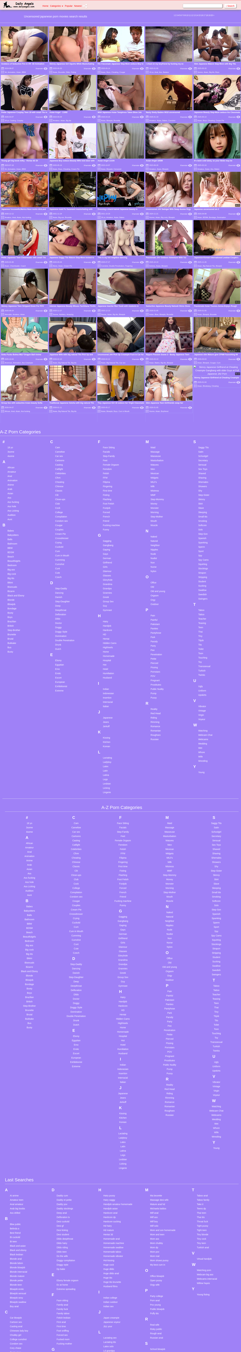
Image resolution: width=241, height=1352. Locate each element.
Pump (154, 602)
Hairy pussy (109, 1105)
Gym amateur (63, 1312)
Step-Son (202, 443)
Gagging (107, 450)
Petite (153, 568)
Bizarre (11, 500)
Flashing (107, 408)
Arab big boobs (17, 1118)
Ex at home (62, 1194)
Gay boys (61, 1277)
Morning (155, 421)
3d (6, 72)
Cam (57, 357)
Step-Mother (157, 426)
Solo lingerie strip (158, 1293)
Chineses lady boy (19, 1240)
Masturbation (157, 370)
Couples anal (16, 1266)
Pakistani (155, 533)
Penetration (156, 564)
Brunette (61, 72)
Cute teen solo (17, 1296)
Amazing (70, 314)
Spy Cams (203, 469)
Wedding (202, 653)
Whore (201, 661)
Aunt (10, 428)
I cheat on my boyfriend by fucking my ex (164, 64)
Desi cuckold (63, 1131)
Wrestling (202, 670)
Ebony (58, 569)
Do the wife (62, 1165)
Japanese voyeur (111, 1231)
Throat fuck (202, 1131)
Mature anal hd (157, 1113)
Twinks (201, 584)
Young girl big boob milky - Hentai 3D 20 (19, 161)
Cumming (60, 469)
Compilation (61, 426)
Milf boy (154, 1131)
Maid (153, 357)
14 (197, 15)
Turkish (201, 580)
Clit (56, 404)
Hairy (105, 531)
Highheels (108, 557)
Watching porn (204, 1179)
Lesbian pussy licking (113, 1303)
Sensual (202, 374)
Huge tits (107, 1187)
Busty (10, 561)
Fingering (128, 266)
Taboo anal (202, 1105)
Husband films (110, 1195)
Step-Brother (14, 539)
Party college (156, 1205)
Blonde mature (17, 1185)
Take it (200, 1113)
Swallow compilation (160, 1323)
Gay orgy (61, 1286)
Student (202, 491)
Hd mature (108, 1139)
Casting (13, 121)
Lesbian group (110, 1281)
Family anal (62, 1214)
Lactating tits (109, 1251)
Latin (105, 680)
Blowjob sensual (18, 1203)
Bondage (212, 217)
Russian (155, 648)
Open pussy (156, 1190)
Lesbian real (109, 1307)
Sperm (201, 456)
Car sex (59, 365)
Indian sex (108, 1215)
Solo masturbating (159, 1297)
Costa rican (15, 1261)
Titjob (201, 549)
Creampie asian (18, 1270)
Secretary (203, 370)
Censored (117, 169)
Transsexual (204, 575)
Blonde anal (16, 1168)
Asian (18, 72)
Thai (200, 541)
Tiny (200, 545)
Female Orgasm (111, 374)
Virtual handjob (204, 1168)
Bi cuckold (15, 1146)
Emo (57, 578)
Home (45, 6)
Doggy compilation (66, 1170)
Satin (200, 361)
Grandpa (107, 498)
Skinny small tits (158, 1288)
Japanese (108, 627)
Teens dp (201, 1118)
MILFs (154, 391)
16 (202, 15)
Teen (200, 537)
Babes (164, 121)
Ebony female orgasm (67, 1190)
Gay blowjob (63, 1273)
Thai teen (201, 1122)
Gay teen (61, 1290)
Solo (200, 439)
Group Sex (108, 511)
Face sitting (62, 1210)
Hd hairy (107, 1135)
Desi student (63, 1144)
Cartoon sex (16, 1231)
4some (152, 217)
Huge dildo (108, 1178)
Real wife (154, 1234)
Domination (221, 217)
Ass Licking (13, 420)
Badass (166, 72)
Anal (156, 72)
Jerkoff (106, 635)
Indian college (110, 1207)
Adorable (8, 314)
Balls (10, 448)
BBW (24, 72)
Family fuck (62, 1218)
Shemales (203, 391)
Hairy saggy (109, 1109)
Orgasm (155, 505)
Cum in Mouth (62, 465)
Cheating (114, 72)
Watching (202, 640)
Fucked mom (63, 1248)
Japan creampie (111, 1227)
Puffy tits (154, 1223)
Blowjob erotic (17, 1198)
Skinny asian (156, 1276)
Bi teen (13, 1151)
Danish (58, 506)
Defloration (60, 524)
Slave (201, 417)
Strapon (202, 482)
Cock (57, 417)
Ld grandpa (109, 1260)
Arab (10, 398)
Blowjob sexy (16, 1207)
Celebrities (60, 383)
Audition (12, 424)
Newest (78, 6)
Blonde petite (16, 1190)
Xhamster (41, 68)
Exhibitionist (61, 595)
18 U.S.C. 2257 (153, 1346)
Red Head (156, 622)
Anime (11, 394)
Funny (106, 439)
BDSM (205, 217)
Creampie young (18, 1283)
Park (153, 546)
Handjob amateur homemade (117, 1113)
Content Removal (139, 1346)
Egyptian (59, 574)
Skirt (200, 413)
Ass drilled (15, 1122)
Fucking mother (64, 1253)
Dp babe (61, 1178)
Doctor (58, 532)
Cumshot (171, 121)
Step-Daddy (61, 498)
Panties (154, 538)
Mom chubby (156, 1152)
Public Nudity (157, 598)
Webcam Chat (205, 644)
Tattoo (201, 524)
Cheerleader (15, 266)
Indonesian (108, 602)
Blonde (11, 509)
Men (153, 378)
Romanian (156, 640)
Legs (105, 688)
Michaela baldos (158, 1118)
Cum (57, 460)
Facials (106, 361)
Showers (202, 395)
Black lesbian (16, 1164)
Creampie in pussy (19, 1274)
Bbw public (15, 1133)
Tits (200, 554)
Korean (106, 655)
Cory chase (15, 1257)
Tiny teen (201, 1152)
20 (212, 15)
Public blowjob (157, 1218)
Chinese (59, 395)
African (11, 377)
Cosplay (20, 121)
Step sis (154, 1310)
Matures (155, 374)
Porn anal (155, 1210)
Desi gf (60, 1135)
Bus (9, 557)
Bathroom (12, 453)
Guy (105, 515)
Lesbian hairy (110, 1286)
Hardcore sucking (112, 1131)
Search (230, 6)
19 (209, 15)
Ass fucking (26, 217)
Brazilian (12, 531)
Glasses (107, 485)
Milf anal (154, 1122)
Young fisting (203, 1204)
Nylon (153, 480)
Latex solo (108, 1256)
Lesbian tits (109, 1320)
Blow (156, 314)
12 (192, 15)
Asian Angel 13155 (106, 161)
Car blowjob (16, 1227)
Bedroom (12, 474)
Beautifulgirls (14, 470)
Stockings (203, 478)
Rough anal (156, 1243)
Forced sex (62, 1244)
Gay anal (61, 1268)
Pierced (154, 572)
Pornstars (155, 581)
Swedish (202, 504)
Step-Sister (203, 404)
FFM (105, 387)
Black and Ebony (16, 505)
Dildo (68, 72)
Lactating (107, 667)
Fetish (106, 383)
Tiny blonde (202, 1144)
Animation (11, 72)
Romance (155, 635)
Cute (57, 482)
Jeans (106, 631)
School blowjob (157, 1258)
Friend (106, 430)
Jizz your (107, 1235)
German (107, 467)
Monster (155, 417)
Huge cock (108, 1174)
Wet (200, 657)
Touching (202, 567)
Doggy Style (61, 541)
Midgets (154, 387)
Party (153, 555)
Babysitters (13, 444)
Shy (200, 400)
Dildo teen (62, 1161)
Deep (58, 515)
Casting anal (16, 1235)
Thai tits (201, 1126)
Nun (153, 472)
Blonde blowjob (17, 1177)
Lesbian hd (108, 1290)
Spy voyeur (155, 1301)
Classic (58, 400)
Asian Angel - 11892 (59, 112)
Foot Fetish (108, 413)
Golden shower (64, 1303)
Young (201, 681)
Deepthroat (60, 519)
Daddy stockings (65, 1118)
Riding (154, 627)
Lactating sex (110, 1247)
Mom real (154, 1165)
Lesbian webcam (111, 1325)
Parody (154, 551)
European (60, 591)
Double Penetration (116, 266)
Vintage (202, 620)
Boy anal (14, 1215)
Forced (106, 421)
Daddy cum (62, 1105)
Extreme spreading (66, 1198)
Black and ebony (18, 1159)
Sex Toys (202, 378)
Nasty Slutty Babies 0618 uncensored (163, 112)
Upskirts (202, 604)
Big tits (211, 72)
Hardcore (107, 539)
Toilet (200, 558)
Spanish (202, 447)
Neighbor (155, 454)
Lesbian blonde (111, 1273)
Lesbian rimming (111, 1312)
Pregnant (155, 590)
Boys (108, 72)
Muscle (154, 434)
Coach (23, 266)
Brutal (10, 548)
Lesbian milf (109, 1299)
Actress (152, 266)
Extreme (59, 600)
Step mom (155, 1306)
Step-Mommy (157, 408)
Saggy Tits (203, 357)
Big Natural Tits (209, 266)
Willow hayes (203, 1192)
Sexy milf (154, 1267)
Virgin (201, 624)
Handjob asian (110, 1118)
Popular (69, 6)
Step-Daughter (62, 511)
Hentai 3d (108, 1144)
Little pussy (109, 1333)
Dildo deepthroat (65, 1148)
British (11, 535)
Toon (200, 562)
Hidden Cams (109, 552)
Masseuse (156, 365)
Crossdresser (62, 447)
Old (152, 496)
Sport (200, 460)
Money (154, 413)
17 (204, 15)
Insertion (107, 607)
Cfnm (58, 387)
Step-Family (109, 365)
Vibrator (202, 615)
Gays (105, 463)
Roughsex (156, 644)
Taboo (201, 519)
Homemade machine (113, 1152)
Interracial (108, 611)
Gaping (106, 459)
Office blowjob (157, 1185)
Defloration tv (63, 1126)
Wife (200, 666)
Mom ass (154, 1148)
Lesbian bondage (111, 1277)
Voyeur (201, 628)
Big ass (61, 217)
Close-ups (60, 408)
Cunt (57, 478)
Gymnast (107, 519)
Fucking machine (111, 434)
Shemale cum (157, 1271)
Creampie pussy (18, 1279)
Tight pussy (202, 1135)
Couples (59, 439)
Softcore (202, 434)
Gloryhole (107, 489)
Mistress (155, 400)
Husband (107, 587)
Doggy (58, 537)
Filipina (106, 391)
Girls (105, 476)
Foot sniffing (63, 1240)
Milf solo (154, 1135)
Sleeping (202, 421)
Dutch (58, 558)
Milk (153, 395)
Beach (11, 466)
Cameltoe (60, 361)
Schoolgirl (203, 365)
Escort (58, 587)
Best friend (15, 1142)
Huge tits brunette (112, 1191)
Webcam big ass (205, 1184)
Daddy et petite (64, 1109)
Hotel (105, 578)
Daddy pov (62, 1113)
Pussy (154, 607)
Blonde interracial (18, 1181)
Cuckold (59, 456)
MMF (153, 404)
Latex (105, 675)
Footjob (106, 417)
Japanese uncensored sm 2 (206, 209)
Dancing (59, 502)
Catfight (59, 378)
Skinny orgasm (157, 1284)
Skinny (201, 408)
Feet (105, 370)
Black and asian (18, 1155)
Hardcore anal (110, 1122)
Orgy (153, 509)
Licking (106, 697)
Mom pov (154, 1161)
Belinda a (14, 1138)
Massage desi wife (159, 1109)
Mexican (155, 383)
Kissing (106, 647)
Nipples (154, 459)
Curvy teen (15, 1287)
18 (207, 15)
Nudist (154, 467)
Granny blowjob (64, 1307)
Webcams (203, 648)
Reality (154, 618)
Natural (154, 450)
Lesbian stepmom (112, 1316)
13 (195, 15)
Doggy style (62, 1174)
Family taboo (63, 1223)
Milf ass (154, 1126)
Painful (154, 529)
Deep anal (62, 1122)
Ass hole (12, 415)
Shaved (202, 383)
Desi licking (62, 1139)
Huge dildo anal (111, 1182)
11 (190, 15)
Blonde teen (16, 1194)
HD (104, 544)
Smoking (202, 430)
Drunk (58, 554)
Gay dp (60, 1281)
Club (57, 413)
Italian (106, 615)
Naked (154, 446)
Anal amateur (16, 1113)
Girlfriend (107, 472)
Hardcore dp (109, 1126)
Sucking (202, 495)
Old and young (158, 500)
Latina (106, 684)
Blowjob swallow (18, 1211)
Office (153, 492)
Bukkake (12, 552)
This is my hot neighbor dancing (112, 257)
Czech (58, 486)
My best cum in (157, 1174)
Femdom (107, 378)
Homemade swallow (113, 1157)
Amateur (56, 121)
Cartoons (59, 370)
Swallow (202, 499)
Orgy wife (155, 1194)
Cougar (122, 72)
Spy (200, 465)
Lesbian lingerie (111, 1294)
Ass (160, 72)
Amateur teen (16, 1109)
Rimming (155, 631)
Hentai (106, 548)
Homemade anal (111, 1148)
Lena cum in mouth (112, 1264)
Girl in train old (64, 1299)
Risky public (156, 1238)
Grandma (107, 493)
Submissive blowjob (160, 1314)
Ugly (200, 595)
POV (153, 585)
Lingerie (107, 701)
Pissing (154, 577)
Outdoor (155, 513)
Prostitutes (156, 594)
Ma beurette (156, 1105)
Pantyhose (156, 542)
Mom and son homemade (163, 1139)
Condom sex (61, 430)
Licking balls (109, 1329)
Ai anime (14, 1105)
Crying (58, 452)
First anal (61, 1231)
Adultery (62, 314)
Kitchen (106, 651)
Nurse (154, 476)
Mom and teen (157, 1144)
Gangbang (108, 454)
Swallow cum (156, 1327)
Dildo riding (62, 1157)
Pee (153, 559)
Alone (55, 266)
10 (187, 15)
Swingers (202, 508)
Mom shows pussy (159, 1170)
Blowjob (110, 121)
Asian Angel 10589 (154, 161)
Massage (155, 361)
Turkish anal (203, 1157)
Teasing (202, 532)
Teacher (202, 528)
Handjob (107, 535)
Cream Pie (220, 121)
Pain (153, 525)
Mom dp (154, 1157)
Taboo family (203, 1109)
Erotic (58, 582)
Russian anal (156, 1247)
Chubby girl (15, 1244)
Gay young (62, 1294)
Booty (10, 522)
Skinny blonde (157, 1280)
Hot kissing (108, 1170)
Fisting (73, 72)
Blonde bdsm (16, 1172)
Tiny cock (201, 1148)
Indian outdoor (110, 1211)
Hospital (107, 569)
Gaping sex (62, 1264)
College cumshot (18, 1248)
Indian (106, 598)
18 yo (151, 72)
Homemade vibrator (113, 1165)
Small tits (202, 426)
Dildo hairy (62, 1152)
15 (200, 15)
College (59, 421)
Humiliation (108, 582)
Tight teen (202, 1139)
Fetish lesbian (63, 1227)
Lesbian (107, 693)
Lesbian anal (109, 1268)
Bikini (10, 492)
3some (200, 72)
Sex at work (156, 1263)
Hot (104, 574)
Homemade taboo (112, 1161)
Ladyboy (107, 671)
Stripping (202, 486)
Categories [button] (56, 6)
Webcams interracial (207, 1188)
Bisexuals (12, 496)
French (106, 426)
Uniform (202, 600)
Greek (106, 506)
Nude (153, 463)
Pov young (155, 1214)
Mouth (154, 430)
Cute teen (15, 1292)
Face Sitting (109, 357)
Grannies (107, 502)
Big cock (164, 217)
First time (107, 400)
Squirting (202, 473)
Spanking (202, 452)
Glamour (107, 480)
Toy (200, 571)
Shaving (202, 387)
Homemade (108, 565)
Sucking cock (156, 1319)
